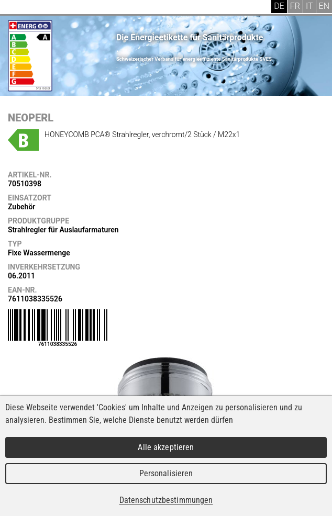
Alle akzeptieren (166, 447)
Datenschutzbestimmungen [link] (166, 500)
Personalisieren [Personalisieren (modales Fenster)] (166, 473)
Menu (16, 8)
